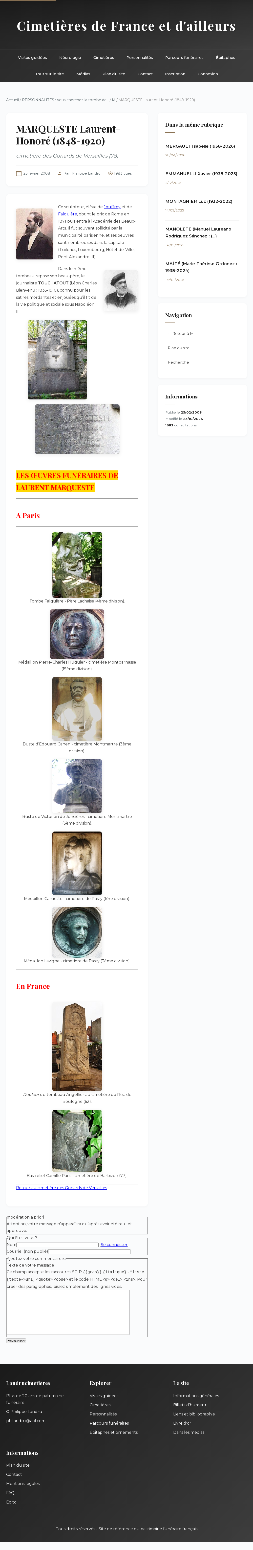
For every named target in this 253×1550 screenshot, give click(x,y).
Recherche (178, 362)
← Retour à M (181, 333)
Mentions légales (23, 1491)
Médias (83, 73)
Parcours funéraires (184, 57)
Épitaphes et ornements (114, 1440)
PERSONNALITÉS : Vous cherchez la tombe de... (65, 100)
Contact (145, 73)
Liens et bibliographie (194, 1422)
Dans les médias (188, 1440)
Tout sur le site (49, 73)
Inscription (175, 73)
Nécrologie (70, 57)
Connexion (208, 73)
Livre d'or (182, 1431)
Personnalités (139, 57)
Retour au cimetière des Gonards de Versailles (61, 1187)
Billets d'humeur (190, 1413)
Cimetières (103, 57)
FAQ (10, 1500)
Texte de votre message (30, 1265)
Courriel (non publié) (27, 1251)
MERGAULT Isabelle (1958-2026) (200, 146)
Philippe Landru (86, 173)
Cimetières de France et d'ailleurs (126, 25)
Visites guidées (32, 57)
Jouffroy (112, 207)
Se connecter (114, 1244)
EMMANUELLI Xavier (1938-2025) (201, 173)
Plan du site (114, 73)
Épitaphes (225, 57)
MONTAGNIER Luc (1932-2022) (198, 201)
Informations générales (196, 1403)
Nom (11, 1244)
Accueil (12, 100)
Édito (11, 1510)
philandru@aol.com (25, 1428)
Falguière (67, 214)
